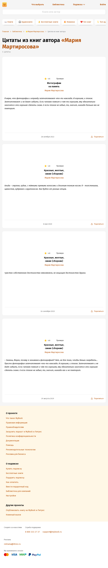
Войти (103, 4)
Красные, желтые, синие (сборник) (54, 172)
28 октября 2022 (47, 137)
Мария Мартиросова (54, 90)
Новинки (71, 22)
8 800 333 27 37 (32, 532)
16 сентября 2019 (47, 311)
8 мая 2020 (47, 224)
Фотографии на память (54, 85)
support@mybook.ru (52, 532)
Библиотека (58, 4)
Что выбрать (38, 4)
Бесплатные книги (49, 22)
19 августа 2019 (47, 399)
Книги (10, 22)
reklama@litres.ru (12, 544)
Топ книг (87, 22)
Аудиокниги (27, 22)
